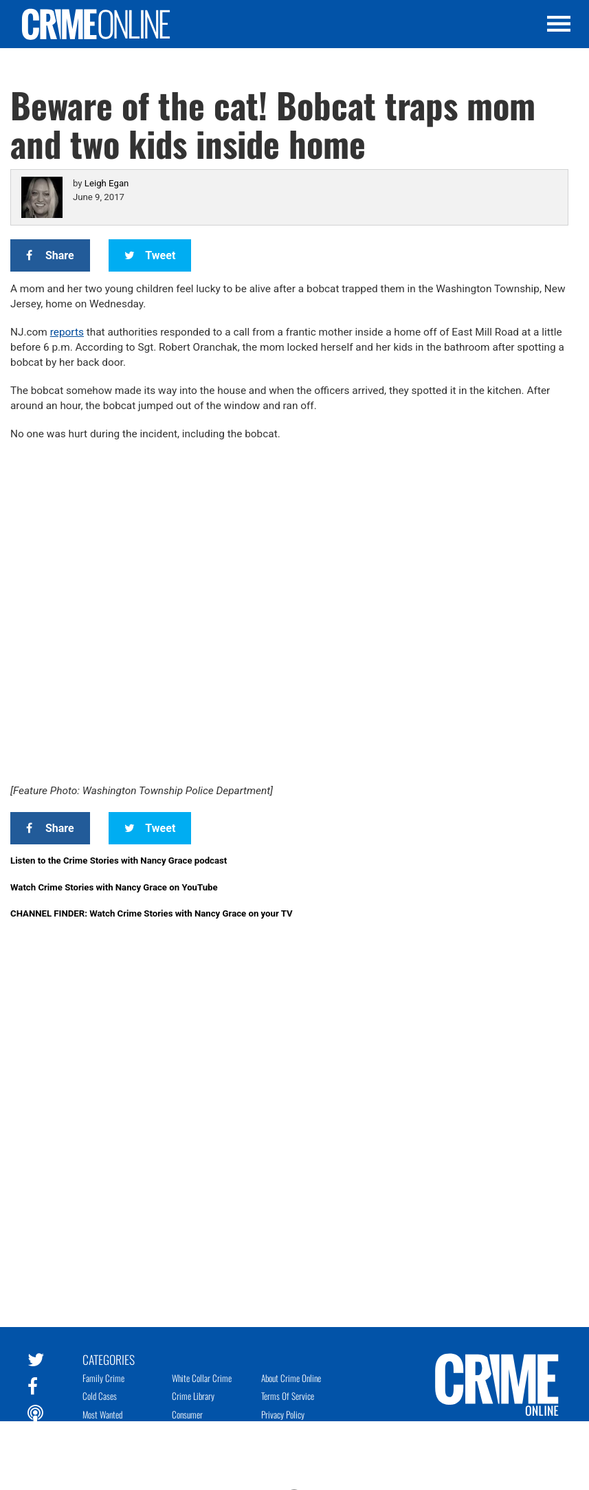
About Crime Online (291, 1378)
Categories (108, 1358)
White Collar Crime (202, 1378)
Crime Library (193, 1396)
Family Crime (103, 1378)
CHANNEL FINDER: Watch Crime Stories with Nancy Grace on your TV (151, 913)
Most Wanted (102, 1414)
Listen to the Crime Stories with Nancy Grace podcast (118, 860)
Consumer (187, 1414)
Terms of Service (287, 1396)
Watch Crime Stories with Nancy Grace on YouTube (114, 887)
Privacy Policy (282, 1414)
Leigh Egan (107, 183)
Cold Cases (99, 1396)
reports (67, 332)
